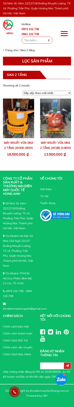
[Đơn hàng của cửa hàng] (47, 93)
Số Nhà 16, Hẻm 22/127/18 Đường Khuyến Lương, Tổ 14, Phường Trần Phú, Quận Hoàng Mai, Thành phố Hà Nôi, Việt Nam (36, 8)
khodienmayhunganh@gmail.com (25, 308)
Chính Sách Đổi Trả (15, 340)
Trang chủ (10, 50)
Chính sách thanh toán (17, 333)
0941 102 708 (30, 34)
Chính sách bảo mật (16, 326)
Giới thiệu (46, 189)
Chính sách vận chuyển (17, 347)
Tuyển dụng (47, 203)
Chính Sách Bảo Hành (17, 354)
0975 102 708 (30, 29)
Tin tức (44, 196)
